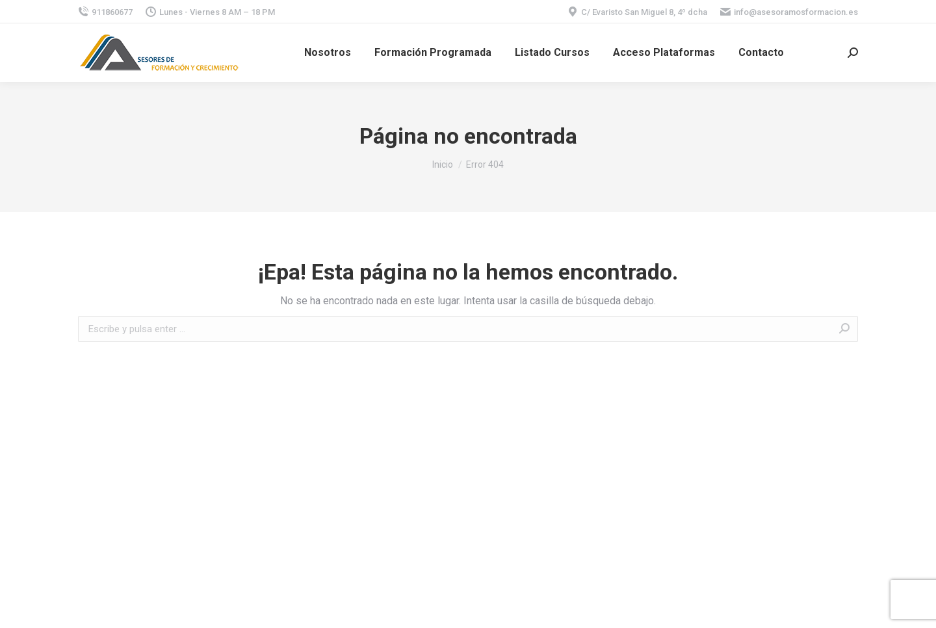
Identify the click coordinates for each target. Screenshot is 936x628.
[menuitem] (328, 52)
